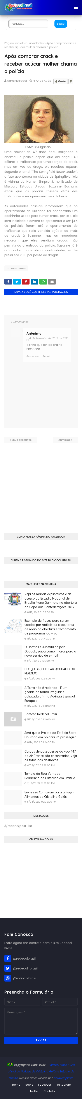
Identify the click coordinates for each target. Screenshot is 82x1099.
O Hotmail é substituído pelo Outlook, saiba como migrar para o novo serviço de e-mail (50, 651)
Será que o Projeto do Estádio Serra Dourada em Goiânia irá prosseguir (50, 735)
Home (16, 1084)
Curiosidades (34, 43)
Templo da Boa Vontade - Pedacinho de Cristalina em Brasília (49, 776)
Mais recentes (21, 440)
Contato (49, 1091)
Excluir (46, 356)
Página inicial (13, 43)
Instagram (64, 1084)
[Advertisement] (41, 484)
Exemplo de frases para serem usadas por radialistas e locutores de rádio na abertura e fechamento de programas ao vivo (50, 627)
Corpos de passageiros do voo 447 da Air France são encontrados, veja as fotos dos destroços (50, 755)
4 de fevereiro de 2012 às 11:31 (48, 338)
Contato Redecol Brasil (41, 714)
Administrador (17, 81)
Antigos (64, 440)
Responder (32, 356)
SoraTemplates (63, 1078)
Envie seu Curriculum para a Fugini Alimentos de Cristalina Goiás (49, 794)
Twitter (34, 1091)
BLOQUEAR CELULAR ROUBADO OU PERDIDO (49, 671)
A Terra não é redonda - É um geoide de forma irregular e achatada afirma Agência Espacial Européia (49, 694)
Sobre (29, 1084)
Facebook (44, 1084)
